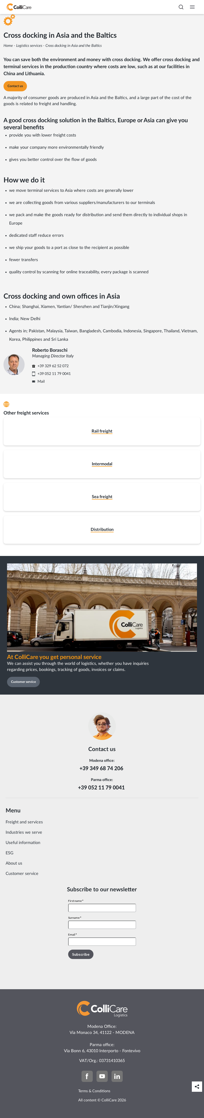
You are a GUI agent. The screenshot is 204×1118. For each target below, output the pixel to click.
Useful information (23, 843)
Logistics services (29, 46)
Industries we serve (24, 832)
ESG (9, 853)
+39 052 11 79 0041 (54, 374)
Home (8, 46)
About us (14, 863)
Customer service (22, 874)
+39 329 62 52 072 (53, 366)
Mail (41, 381)
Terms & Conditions (94, 1091)
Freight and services (24, 822)
